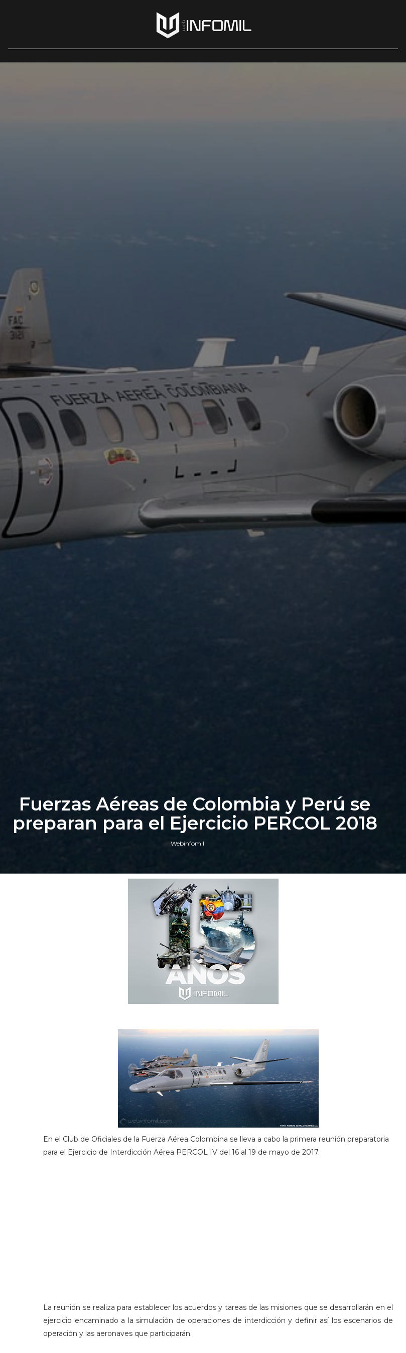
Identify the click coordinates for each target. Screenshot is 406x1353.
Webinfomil (187, 843)
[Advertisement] (218, 1234)
